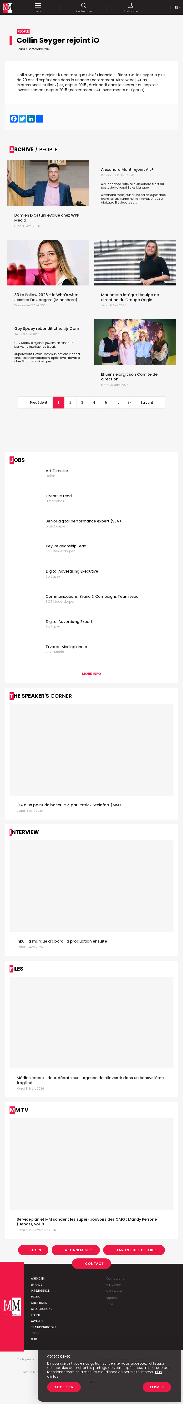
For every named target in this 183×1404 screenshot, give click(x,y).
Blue (34, 1339)
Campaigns (115, 1278)
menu (38, 7)
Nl (176, 7)
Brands (36, 1285)
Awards (37, 1321)
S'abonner (130, 7)
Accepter (64, 1387)
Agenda (112, 1297)
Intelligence (40, 1291)
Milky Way (113, 1285)
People (36, 1315)
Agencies (38, 1278)
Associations (41, 1309)
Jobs (36, 1250)
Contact (94, 1263)
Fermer (157, 1387)
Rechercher (84, 7)
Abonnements (79, 1250)
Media (35, 1297)
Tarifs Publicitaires (137, 1250)
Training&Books (43, 1327)
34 (130, 402)
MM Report (114, 1291)
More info (91, 673)
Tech (35, 1333)
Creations (39, 1303)
